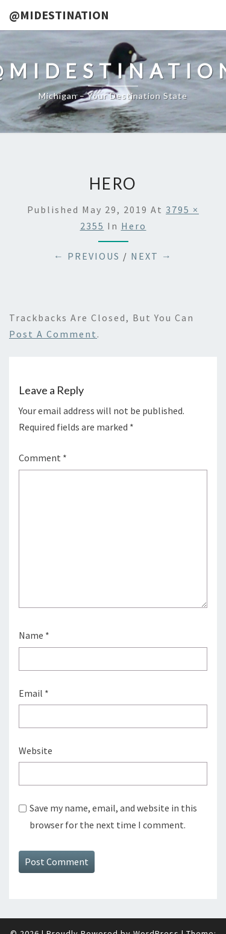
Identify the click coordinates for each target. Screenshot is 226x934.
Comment (43, 458)
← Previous (87, 256)
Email (34, 693)
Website (35, 750)
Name (34, 635)
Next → (151, 256)
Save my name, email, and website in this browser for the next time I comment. (113, 816)
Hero (133, 226)
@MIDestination (59, 14)
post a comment (53, 334)
